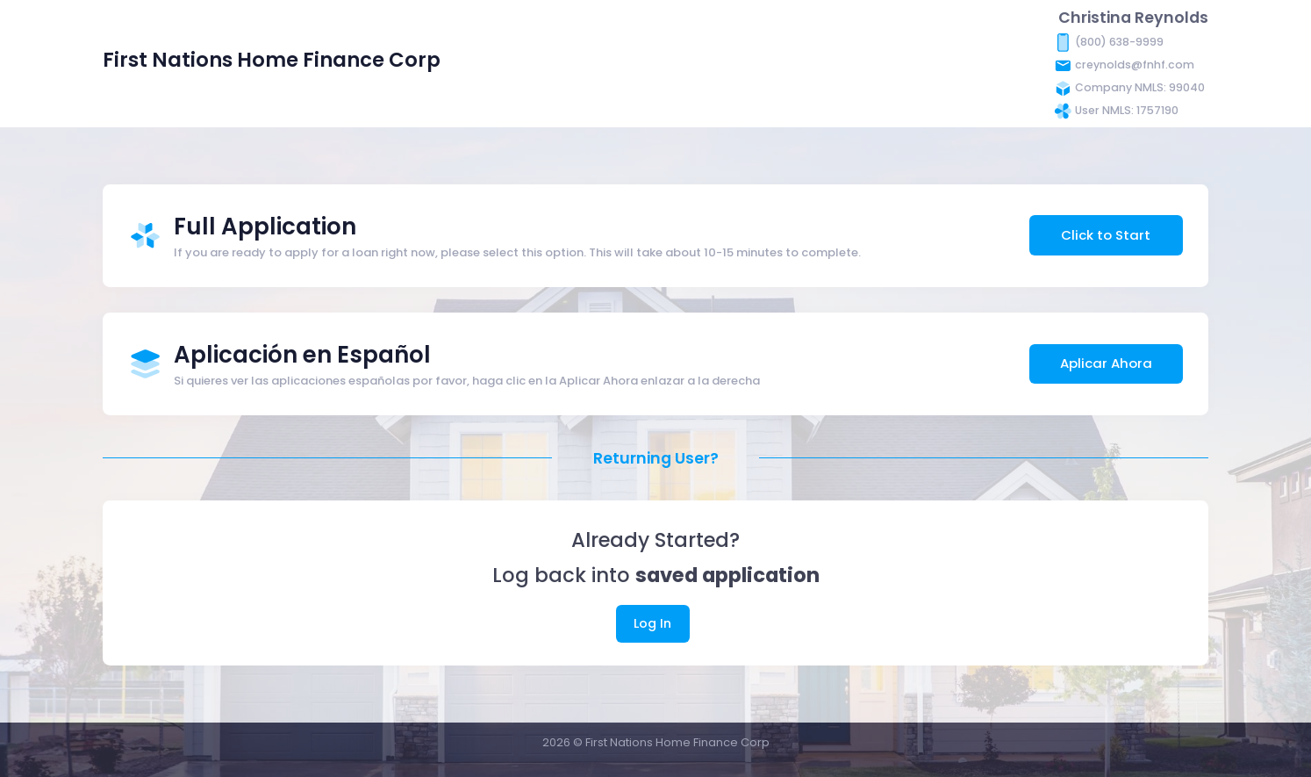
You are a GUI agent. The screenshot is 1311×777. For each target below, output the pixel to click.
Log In (652, 623)
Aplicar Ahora (1106, 363)
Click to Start (1105, 235)
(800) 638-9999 (1119, 41)
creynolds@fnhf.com (1134, 64)
